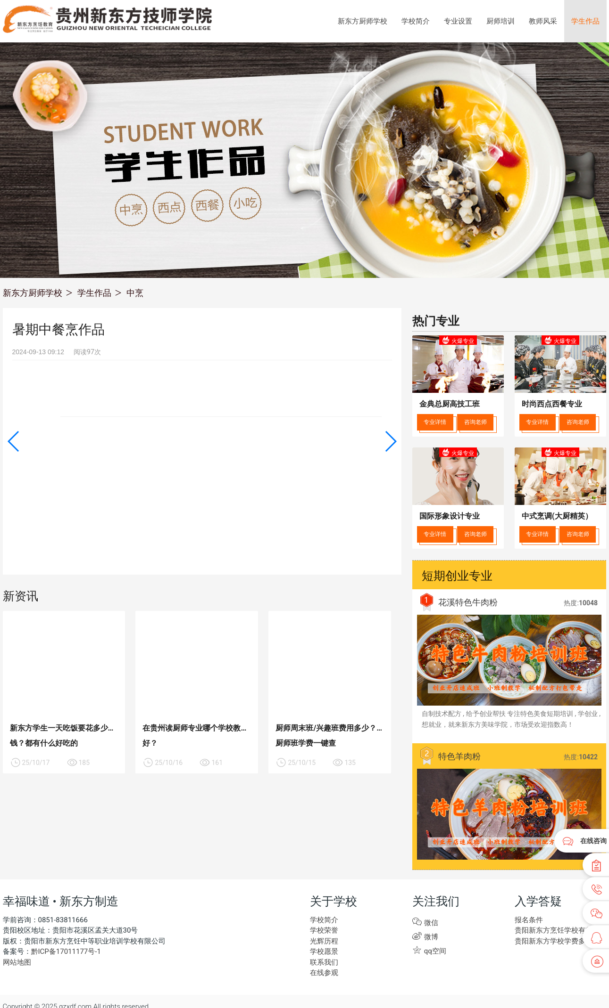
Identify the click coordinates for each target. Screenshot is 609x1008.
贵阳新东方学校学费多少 (553, 941)
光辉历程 (324, 941)
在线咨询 (593, 841)
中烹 (134, 293)
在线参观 (324, 972)
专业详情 (435, 422)
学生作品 (585, 21)
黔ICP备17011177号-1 (66, 951)
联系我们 (324, 962)
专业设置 (458, 21)
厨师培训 (500, 21)
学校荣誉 (324, 930)
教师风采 (543, 21)
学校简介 (415, 21)
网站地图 (17, 962)
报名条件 (529, 920)
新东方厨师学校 (362, 21)
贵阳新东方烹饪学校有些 (553, 930)
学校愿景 (324, 951)
